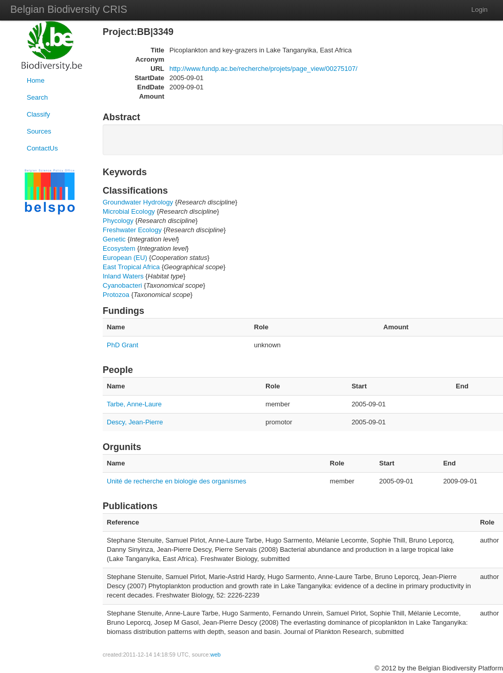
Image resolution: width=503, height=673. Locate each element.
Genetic (114, 239)
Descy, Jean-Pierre (135, 422)
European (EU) (125, 257)
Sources (39, 131)
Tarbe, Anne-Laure (134, 404)
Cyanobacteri (122, 285)
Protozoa (116, 294)
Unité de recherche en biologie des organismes (176, 481)
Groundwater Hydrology (138, 202)
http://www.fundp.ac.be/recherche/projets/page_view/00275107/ (263, 68)
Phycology (118, 221)
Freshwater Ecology (132, 230)
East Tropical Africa (131, 267)
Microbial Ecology (129, 211)
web (215, 654)
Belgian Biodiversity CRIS (68, 9)
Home (36, 80)
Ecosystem (119, 248)
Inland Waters (123, 276)
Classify (38, 114)
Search (37, 97)
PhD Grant (122, 345)
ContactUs (42, 148)
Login (479, 9)
